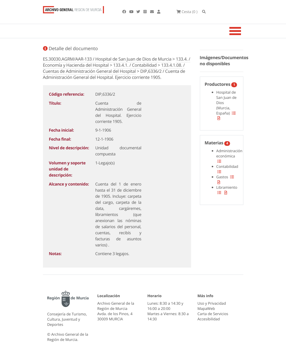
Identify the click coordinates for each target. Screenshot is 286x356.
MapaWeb (206, 308)
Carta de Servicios (212, 313)
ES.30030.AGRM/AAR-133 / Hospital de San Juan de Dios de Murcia (107, 59)
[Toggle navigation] (242, 31)
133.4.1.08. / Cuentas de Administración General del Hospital (114, 68)
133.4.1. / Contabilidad (135, 65)
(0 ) (187, 11)
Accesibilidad (208, 319)
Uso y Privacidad (211, 303)
